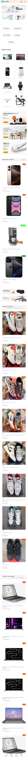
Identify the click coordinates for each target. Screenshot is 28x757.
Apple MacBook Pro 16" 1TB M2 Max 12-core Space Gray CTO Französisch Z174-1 (13, 637)
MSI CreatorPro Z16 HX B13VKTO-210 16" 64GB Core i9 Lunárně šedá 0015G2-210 (13, 728)
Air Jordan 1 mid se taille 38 (7, 532)
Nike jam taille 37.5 (5, 564)
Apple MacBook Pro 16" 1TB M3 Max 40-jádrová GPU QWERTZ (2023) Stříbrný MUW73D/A (13, 698)
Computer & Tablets (6, 577)
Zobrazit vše (23, 159)
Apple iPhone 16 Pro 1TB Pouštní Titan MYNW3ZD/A (11, 187)
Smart (3, 335)
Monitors (16, 577)
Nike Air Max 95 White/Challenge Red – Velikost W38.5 (11, 337)
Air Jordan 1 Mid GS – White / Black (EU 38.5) (10, 467)
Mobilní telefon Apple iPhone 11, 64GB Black (10, 218)
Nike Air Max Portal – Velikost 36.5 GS (8, 370)
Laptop (12, 577)
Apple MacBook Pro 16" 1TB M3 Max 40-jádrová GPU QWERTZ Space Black (13, 667)
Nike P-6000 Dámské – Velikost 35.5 (8, 402)
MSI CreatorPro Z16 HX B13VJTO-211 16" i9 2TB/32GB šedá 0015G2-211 (12, 606)
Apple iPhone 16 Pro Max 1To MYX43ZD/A (9, 279)
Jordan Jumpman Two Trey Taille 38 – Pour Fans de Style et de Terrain (13, 500)
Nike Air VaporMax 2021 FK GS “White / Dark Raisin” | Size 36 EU (13, 435)
